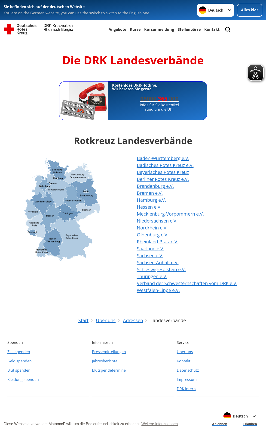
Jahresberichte (104, 361)
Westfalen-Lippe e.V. (158, 290)
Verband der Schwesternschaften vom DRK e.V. (187, 283)
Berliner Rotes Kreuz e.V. (163, 179)
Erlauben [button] (250, 424)
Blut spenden (19, 370)
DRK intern (186, 388)
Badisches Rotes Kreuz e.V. (165, 165)
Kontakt (212, 29)
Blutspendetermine (109, 370)
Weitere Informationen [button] (159, 424)
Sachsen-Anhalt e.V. (158, 262)
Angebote (117, 29)
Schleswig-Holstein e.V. (161, 269)
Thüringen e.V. (152, 276)
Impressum (187, 379)
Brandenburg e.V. (155, 186)
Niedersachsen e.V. (157, 221)
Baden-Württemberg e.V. (163, 158)
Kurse (135, 29)
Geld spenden (19, 361)
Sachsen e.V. (150, 255)
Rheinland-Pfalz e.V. (157, 242)
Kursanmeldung (159, 29)
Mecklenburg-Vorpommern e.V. (170, 214)
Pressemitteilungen (109, 351)
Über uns (185, 351)
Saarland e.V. (150, 248)
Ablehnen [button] (219, 424)
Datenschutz (188, 370)
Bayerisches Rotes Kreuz (163, 172)
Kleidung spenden (23, 379)
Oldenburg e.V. (152, 235)
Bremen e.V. (150, 193)
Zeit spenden (18, 351)
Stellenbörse (189, 29)
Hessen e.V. (149, 207)
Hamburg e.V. (151, 200)
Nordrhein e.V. (152, 228)
